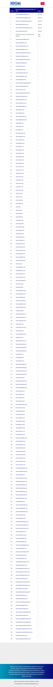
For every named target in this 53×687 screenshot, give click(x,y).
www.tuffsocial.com (20, 133)
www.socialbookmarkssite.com (23, 638)
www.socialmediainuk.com (22, 86)
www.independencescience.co (23, 585)
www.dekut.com (19, 354)
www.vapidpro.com (20, 417)
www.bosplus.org (20, 156)
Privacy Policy (21, 681)
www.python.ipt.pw (20, 424)
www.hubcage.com (20, 414)
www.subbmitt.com (20, 427)
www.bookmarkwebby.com (22, 525)
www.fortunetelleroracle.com (22, 575)
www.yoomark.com (20, 243)
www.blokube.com (20, 143)
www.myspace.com (20, 273)
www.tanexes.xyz (20, 153)
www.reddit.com (20, 123)
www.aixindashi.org (20, 257)
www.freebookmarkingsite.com (23, 17)
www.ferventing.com (20, 458)
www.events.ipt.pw (20, 401)
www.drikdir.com (20, 146)
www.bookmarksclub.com (22, 73)
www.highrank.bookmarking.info (23, 622)
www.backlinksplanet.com (22, 605)
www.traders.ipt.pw (20, 421)
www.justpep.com (20, 150)
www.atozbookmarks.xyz (22, 505)
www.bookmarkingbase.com (22, 39)
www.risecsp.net (20, 223)
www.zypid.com (19, 180)
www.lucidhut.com (20, 397)
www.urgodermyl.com (21, 334)
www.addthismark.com (21, 42)
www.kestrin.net (19, 220)
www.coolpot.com (20, 230)
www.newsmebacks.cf (21, 347)
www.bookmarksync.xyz (21, 498)
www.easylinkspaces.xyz (21, 508)
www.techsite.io (19, 287)
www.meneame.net (20, 66)
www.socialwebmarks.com (22, 46)
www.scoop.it (19, 263)
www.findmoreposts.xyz (21, 481)
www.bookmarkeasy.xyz (21, 488)
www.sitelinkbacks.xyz (21, 538)
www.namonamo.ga (20, 250)
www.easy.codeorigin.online (22, 551)
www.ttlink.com (19, 186)
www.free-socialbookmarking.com (24, 21)
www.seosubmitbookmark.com (23, 52)
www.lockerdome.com (21, 103)
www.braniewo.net (20, 237)
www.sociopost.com (20, 89)
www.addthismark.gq (21, 290)
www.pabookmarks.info (21, 381)
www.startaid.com (20, 377)
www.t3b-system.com (21, 307)
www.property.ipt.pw (20, 451)
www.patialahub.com (21, 294)
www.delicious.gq (20, 227)
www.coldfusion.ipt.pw (21, 535)
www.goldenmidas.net (21, 344)
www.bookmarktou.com (21, 76)
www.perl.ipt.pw (19, 284)
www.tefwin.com (20, 170)
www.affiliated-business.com (22, 561)
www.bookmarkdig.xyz (21, 364)
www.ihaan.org (19, 200)
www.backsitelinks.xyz (21, 541)
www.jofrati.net (19, 217)
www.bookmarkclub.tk (21, 351)
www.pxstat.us (19, 213)
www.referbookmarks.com (22, 608)
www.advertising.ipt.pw (21, 555)
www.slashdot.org (20, 140)
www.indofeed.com (20, 474)
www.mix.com (19, 196)
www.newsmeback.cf (21, 280)
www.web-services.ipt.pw (22, 588)
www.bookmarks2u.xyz (21, 374)
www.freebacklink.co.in (21, 106)
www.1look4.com (20, 166)
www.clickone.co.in (20, 431)
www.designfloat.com (21, 79)
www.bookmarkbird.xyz (21, 384)
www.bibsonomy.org (20, 69)
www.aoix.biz (19, 210)
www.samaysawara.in (21, 317)
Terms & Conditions (29, 681)
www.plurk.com (19, 337)
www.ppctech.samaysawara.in (23, 582)
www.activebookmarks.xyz (22, 521)
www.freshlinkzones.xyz (21, 478)
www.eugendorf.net (20, 136)
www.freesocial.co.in (21, 277)
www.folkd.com (19, 129)
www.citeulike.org (20, 113)
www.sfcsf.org (19, 193)
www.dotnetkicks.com (21, 340)
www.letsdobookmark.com (22, 24)
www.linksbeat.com (20, 434)
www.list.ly (18, 206)
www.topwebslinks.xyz (21, 548)
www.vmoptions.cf (20, 240)
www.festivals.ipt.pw (20, 454)
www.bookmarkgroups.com (22, 56)
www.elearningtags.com (21, 438)
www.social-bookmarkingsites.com (24, 27)
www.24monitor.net (20, 247)
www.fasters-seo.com (21, 327)
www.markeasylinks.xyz (21, 484)
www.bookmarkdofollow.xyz (22, 545)
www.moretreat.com (20, 260)
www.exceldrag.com (20, 515)
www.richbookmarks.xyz (21, 471)
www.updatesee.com (21, 518)
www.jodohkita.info (20, 501)
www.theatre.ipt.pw (20, 411)
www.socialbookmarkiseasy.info (23, 83)
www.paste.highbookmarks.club (23, 618)
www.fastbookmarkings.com (22, 14)
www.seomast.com (20, 407)
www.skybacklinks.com (21, 558)
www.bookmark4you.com (22, 49)
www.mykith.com (20, 357)
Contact (37, 681)
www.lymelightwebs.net (21, 387)
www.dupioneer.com (20, 270)
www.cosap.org (19, 190)
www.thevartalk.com (20, 448)
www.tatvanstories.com (21, 99)
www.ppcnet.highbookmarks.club (23, 628)
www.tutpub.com (20, 233)
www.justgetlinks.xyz (21, 304)
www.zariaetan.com (20, 253)
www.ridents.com (20, 361)
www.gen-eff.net (20, 173)
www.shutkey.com (20, 394)
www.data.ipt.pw (20, 330)
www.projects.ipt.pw (20, 441)
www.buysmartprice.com (22, 96)
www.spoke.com (20, 126)
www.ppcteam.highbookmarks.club (24, 632)
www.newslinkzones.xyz (21, 494)
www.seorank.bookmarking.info (23, 612)
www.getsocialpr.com (21, 314)
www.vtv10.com (19, 176)
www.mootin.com (20, 160)
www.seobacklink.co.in (21, 116)
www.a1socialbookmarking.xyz (23, 602)
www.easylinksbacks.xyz (21, 468)
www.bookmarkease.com (22, 511)
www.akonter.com (20, 109)
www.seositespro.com (21, 320)
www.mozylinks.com (20, 461)
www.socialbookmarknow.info (23, 93)
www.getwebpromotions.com (23, 568)
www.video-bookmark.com (22, 615)
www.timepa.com (20, 163)
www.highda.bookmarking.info (23, 592)
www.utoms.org (19, 183)
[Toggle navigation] (43, 3)
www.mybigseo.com (20, 267)
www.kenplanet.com (20, 444)
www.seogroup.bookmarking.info (23, 625)
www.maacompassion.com (22, 528)
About (15, 681)
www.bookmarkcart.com (21, 635)
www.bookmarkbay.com (21, 63)
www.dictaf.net (19, 203)
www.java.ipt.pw (19, 310)
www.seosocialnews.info (22, 578)
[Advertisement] (26, 653)
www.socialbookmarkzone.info (23, 59)
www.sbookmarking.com (22, 31)
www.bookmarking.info (21, 367)
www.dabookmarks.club (21, 404)
